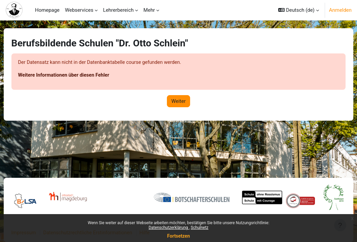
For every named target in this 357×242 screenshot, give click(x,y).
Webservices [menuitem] (79, 10)
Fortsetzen (178, 236)
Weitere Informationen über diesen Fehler (77, 75)
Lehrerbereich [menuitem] (118, 10)
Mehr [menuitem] (149, 10)
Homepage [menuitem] (47, 10)
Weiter (178, 101)
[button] (298, 10)
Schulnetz (199, 227)
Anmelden (340, 10)
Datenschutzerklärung (169, 227)
